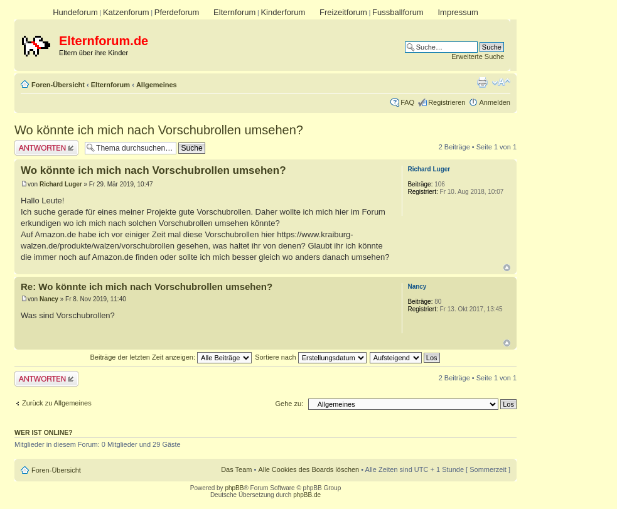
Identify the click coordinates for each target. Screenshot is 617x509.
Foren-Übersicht (58, 84)
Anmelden (494, 102)
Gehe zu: (289, 403)
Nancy (49, 299)
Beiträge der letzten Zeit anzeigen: (171, 357)
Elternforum (234, 12)
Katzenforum (126, 12)
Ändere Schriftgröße (501, 82)
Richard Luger (61, 184)
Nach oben (506, 267)
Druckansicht (482, 82)
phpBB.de (307, 494)
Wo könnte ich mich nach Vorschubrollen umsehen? (158, 130)
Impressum (457, 12)
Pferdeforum (177, 12)
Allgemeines (156, 84)
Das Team (236, 469)
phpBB (234, 488)
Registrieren (446, 102)
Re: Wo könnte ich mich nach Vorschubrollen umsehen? (146, 286)
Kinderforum (282, 12)
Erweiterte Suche (477, 56)
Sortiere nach (310, 357)
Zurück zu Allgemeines (57, 403)
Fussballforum (398, 12)
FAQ (407, 102)
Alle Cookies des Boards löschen (308, 469)
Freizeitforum (343, 12)
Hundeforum (75, 12)
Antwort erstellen (46, 148)
